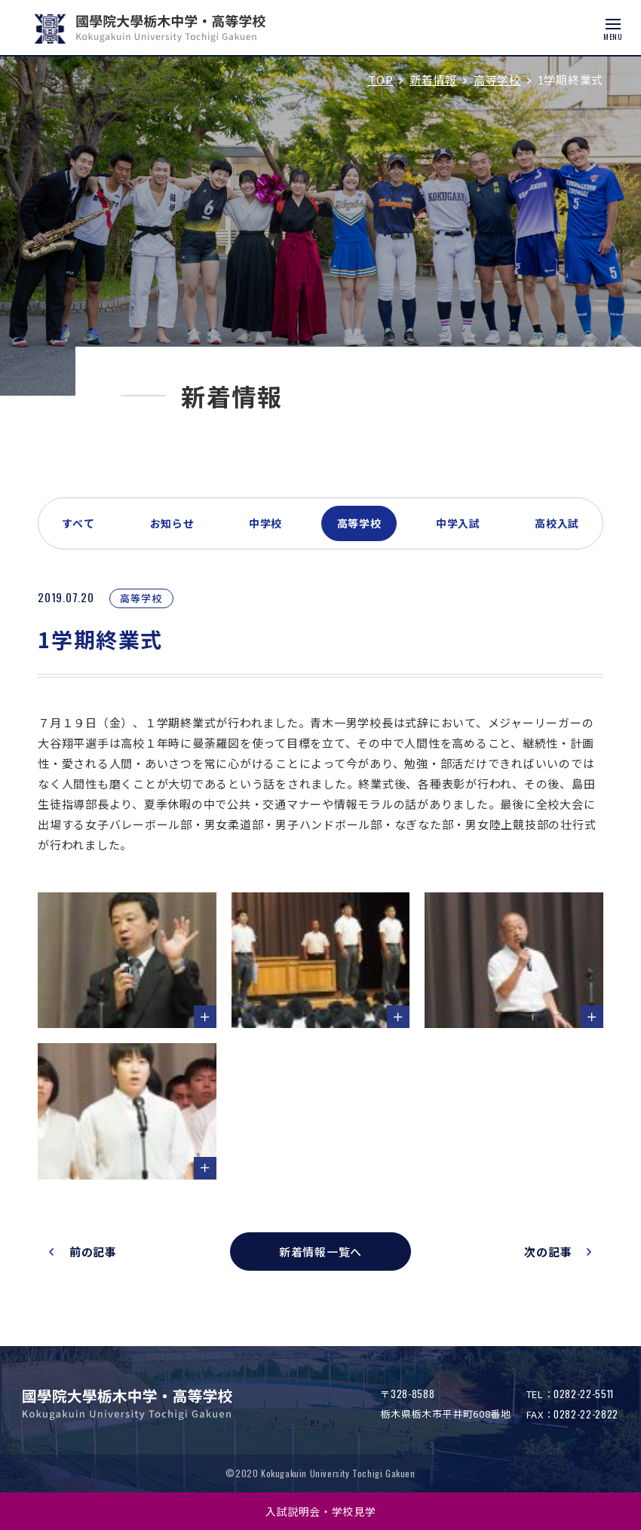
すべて (78, 523)
